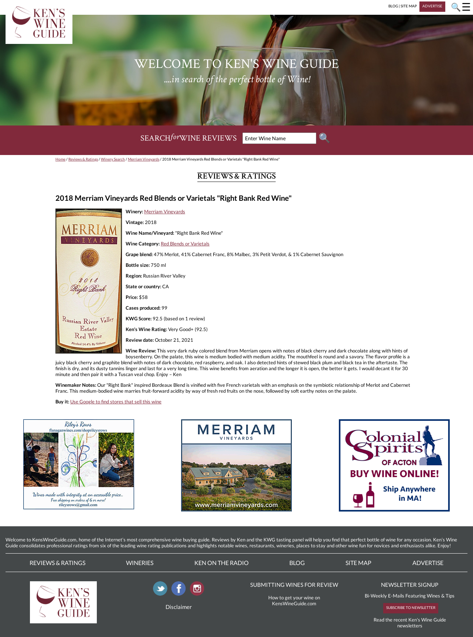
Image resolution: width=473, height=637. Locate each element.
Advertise (427, 562)
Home (60, 159)
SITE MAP (409, 6)
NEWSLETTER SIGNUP (409, 584)
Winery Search (113, 159)
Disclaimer (179, 606)
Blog (297, 562)
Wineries (139, 562)
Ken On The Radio (221, 562)
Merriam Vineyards (143, 159)
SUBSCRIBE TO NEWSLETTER (410, 607)
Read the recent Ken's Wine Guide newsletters (410, 623)
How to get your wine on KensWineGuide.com (294, 600)
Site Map (358, 562)
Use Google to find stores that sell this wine (115, 401)
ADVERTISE (432, 6)
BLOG (393, 6)
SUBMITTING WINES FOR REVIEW (294, 584)
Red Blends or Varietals (185, 244)
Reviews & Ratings (83, 159)
